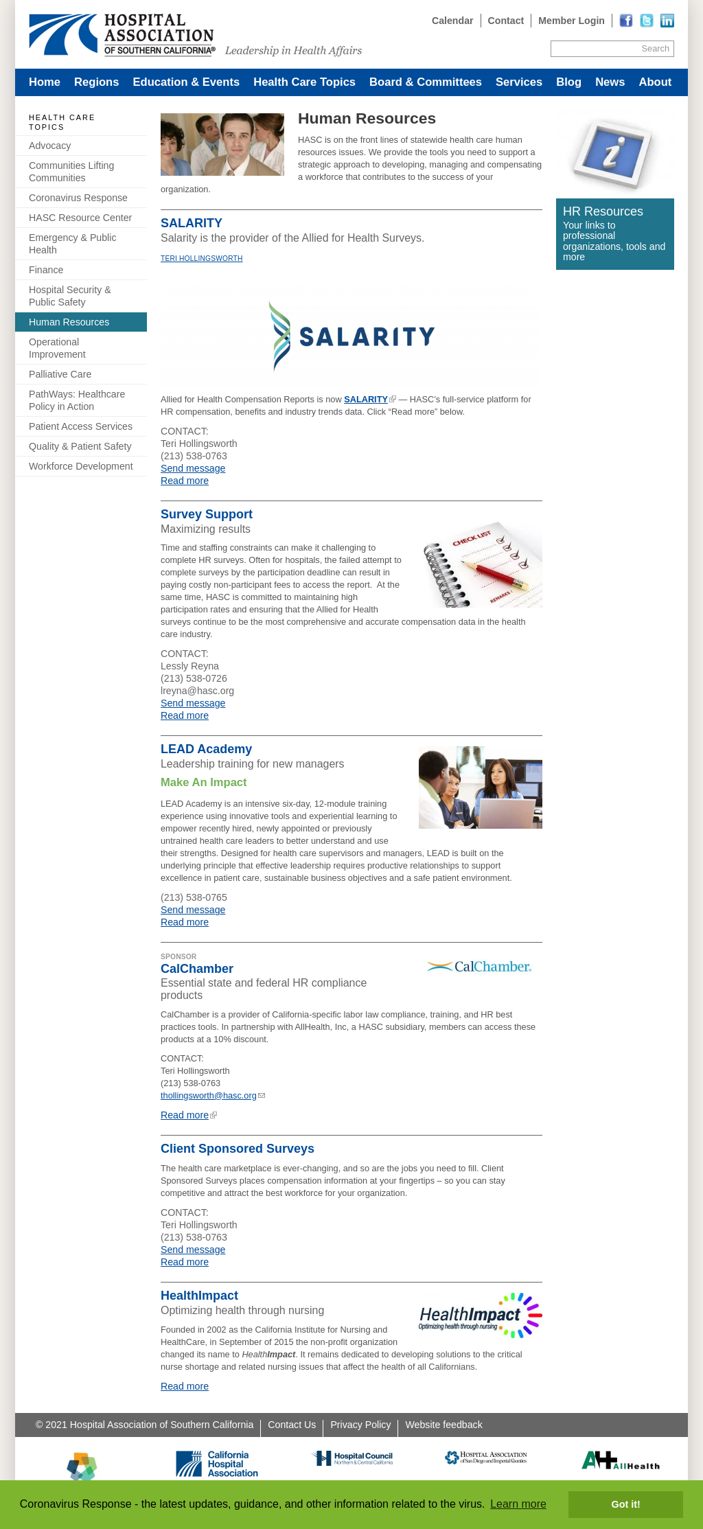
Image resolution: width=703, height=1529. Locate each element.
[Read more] (667, 20)
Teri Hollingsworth (202, 258)
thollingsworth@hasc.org (209, 1095)
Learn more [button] (518, 1504)
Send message (193, 468)
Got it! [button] (626, 1504)
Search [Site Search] (655, 48)
